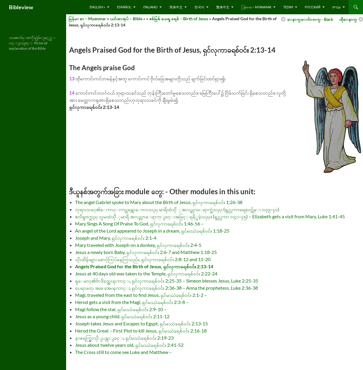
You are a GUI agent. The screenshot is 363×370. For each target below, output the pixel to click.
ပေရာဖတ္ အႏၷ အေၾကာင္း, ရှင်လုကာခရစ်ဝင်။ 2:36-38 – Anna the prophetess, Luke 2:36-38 (166, 288)
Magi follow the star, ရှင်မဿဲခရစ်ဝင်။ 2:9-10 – (120, 309)
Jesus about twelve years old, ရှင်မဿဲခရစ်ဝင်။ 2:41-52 (129, 345)
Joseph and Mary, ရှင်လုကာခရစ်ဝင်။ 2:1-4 (115, 238)
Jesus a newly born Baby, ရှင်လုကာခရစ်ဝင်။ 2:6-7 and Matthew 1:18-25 (146, 252)
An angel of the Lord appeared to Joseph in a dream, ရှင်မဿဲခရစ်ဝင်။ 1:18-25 (152, 230)
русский (312, 7)
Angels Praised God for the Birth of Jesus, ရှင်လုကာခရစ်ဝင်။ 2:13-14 (144, 266)
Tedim (288, 7)
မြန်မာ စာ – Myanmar (87, 18)
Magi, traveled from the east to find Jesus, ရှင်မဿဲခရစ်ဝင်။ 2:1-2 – (141, 295)
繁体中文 (222, 7)
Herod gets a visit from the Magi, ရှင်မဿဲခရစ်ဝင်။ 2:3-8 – (131, 302)
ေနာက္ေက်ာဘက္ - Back (310, 19)
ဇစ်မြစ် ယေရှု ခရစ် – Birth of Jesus (178, 18)
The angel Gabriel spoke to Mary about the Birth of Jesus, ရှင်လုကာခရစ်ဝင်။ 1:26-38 (158, 202)
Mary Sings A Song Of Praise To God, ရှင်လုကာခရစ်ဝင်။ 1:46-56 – (139, 223)
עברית (336, 7)
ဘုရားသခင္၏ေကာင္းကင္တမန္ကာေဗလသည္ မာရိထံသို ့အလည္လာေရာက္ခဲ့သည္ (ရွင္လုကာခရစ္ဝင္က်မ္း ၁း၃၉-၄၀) (177, 209)
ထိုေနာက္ (348, 19)
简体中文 (176, 7)
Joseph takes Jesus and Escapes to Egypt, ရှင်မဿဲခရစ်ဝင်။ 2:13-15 (141, 323)
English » (97, 7)
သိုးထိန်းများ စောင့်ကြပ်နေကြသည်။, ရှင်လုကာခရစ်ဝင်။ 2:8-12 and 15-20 (143, 259)
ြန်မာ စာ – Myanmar (256, 7)
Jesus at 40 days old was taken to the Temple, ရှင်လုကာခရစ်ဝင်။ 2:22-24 (146, 273)
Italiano (150, 7)
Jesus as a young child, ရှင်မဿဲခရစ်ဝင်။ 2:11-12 (122, 316)
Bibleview (21, 7)
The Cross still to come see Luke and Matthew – (123, 352)
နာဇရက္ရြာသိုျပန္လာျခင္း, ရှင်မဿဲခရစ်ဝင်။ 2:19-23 (124, 338)
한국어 (199, 7)
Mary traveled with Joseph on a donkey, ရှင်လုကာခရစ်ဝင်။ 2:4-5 (138, 245)
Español (124, 7)
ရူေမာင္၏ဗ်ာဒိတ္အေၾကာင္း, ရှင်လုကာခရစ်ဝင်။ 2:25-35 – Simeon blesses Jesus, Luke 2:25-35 (166, 280)
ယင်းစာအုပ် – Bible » (127, 18)
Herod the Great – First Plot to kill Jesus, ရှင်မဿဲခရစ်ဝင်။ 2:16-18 (141, 330)
